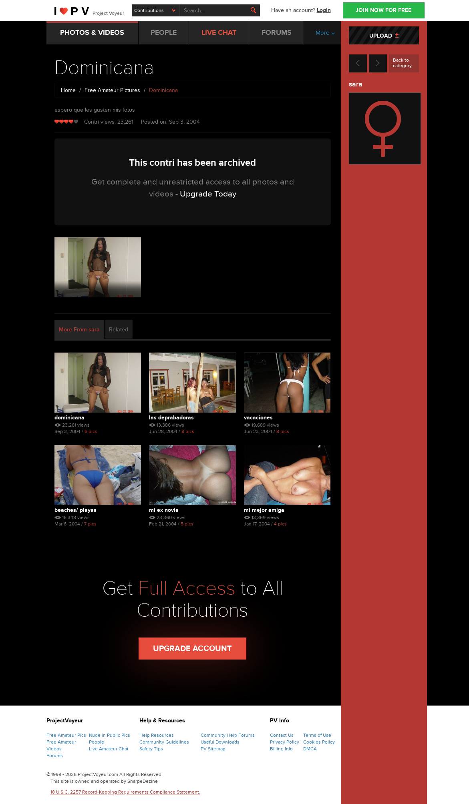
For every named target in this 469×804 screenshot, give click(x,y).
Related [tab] (118, 329)
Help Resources (156, 735)
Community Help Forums (228, 735)
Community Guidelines (164, 742)
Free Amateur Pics (66, 735)
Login (324, 10)
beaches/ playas (75, 510)
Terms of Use (317, 735)
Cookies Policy (319, 742)
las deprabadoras (171, 418)
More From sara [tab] (79, 329)
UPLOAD (384, 35)
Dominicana (69, 418)
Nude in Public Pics (109, 735)
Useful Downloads (220, 742)
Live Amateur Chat (109, 749)
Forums (54, 755)
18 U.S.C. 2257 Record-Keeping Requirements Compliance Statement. (125, 792)
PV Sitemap (213, 749)
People (96, 742)
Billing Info (281, 749)
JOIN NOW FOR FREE (383, 10)
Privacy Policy (284, 742)
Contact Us (282, 735)
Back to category (402, 62)
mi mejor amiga (264, 510)
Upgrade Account (192, 649)
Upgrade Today (208, 194)
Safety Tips (151, 749)
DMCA (310, 749)
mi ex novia (164, 510)
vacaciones (258, 418)
